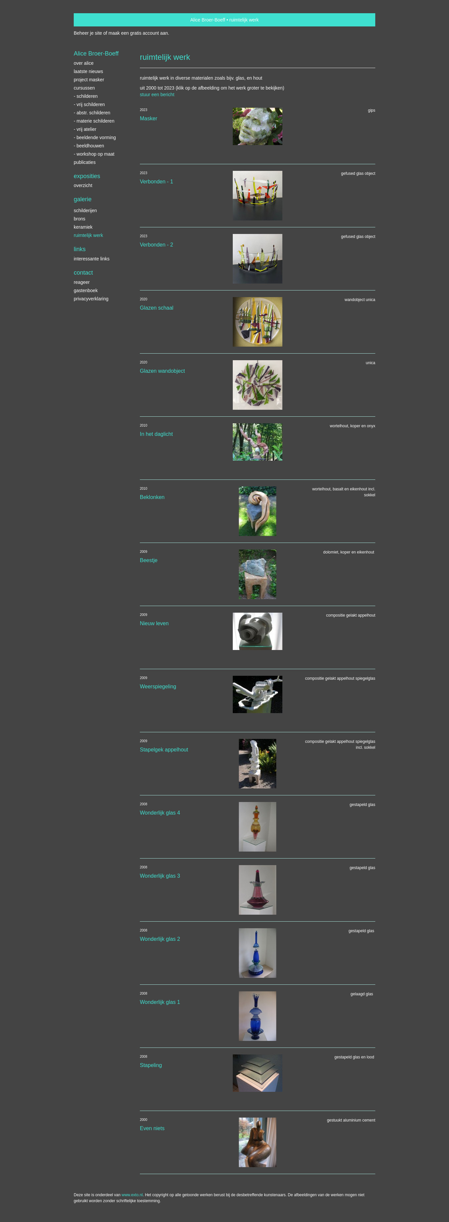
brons (79, 218)
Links (80, 249)
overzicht (83, 185)
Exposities (87, 176)
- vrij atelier (85, 129)
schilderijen (85, 210)
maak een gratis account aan (138, 33)
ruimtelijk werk (88, 235)
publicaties (85, 162)
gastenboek (86, 290)
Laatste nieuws (88, 71)
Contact (83, 272)
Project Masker (89, 79)
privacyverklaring (91, 298)
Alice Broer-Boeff (207, 19)
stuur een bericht (157, 94)
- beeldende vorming (95, 137)
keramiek (83, 227)
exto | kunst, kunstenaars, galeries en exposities (92, 19)
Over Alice (84, 63)
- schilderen (86, 96)
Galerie (83, 199)
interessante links (91, 258)
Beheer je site (88, 33)
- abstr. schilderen (92, 112)
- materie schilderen (94, 121)
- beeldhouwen (89, 145)
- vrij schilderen (89, 104)
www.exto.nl (132, 1195)
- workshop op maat (94, 154)
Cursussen (84, 88)
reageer (82, 282)
